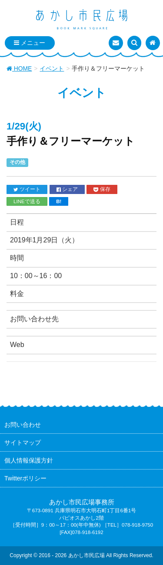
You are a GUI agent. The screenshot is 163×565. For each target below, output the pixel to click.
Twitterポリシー (25, 478)
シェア (67, 189)
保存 (101, 189)
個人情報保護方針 (28, 460)
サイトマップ (22, 442)
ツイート (26, 189)
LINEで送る (26, 201)
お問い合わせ (22, 424)
